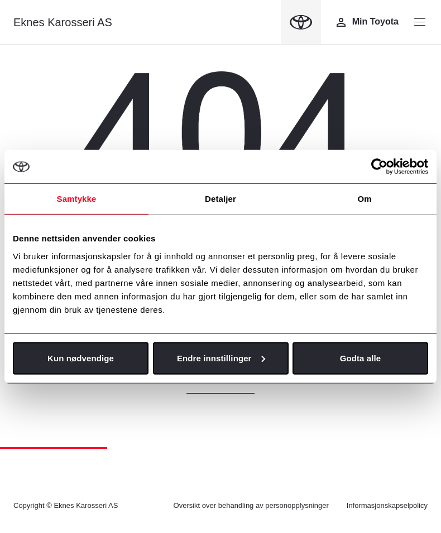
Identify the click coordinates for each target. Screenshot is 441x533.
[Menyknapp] (420, 22)
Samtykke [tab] (77, 198)
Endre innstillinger (221, 357)
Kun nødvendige (80, 357)
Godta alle (360, 357)
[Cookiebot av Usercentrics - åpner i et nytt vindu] (379, 166)
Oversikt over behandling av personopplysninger (251, 505)
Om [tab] (364, 198)
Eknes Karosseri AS (62, 22)
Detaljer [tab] (220, 198)
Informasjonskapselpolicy (387, 505)
